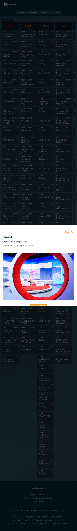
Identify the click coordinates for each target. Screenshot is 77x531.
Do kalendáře (38, 306)
